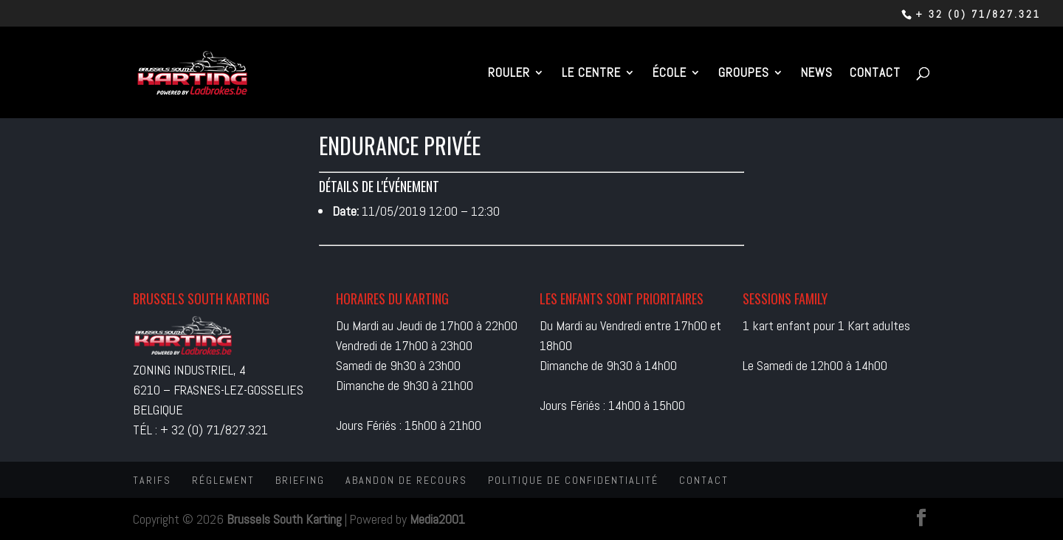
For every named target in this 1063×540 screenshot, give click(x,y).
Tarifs (152, 480)
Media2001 (437, 518)
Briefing (300, 480)
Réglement (223, 480)
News (817, 74)
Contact (875, 74)
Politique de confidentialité (573, 480)
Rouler (509, 74)
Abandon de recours (406, 480)
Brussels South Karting (284, 518)
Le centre (591, 74)
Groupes (743, 74)
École (670, 74)
